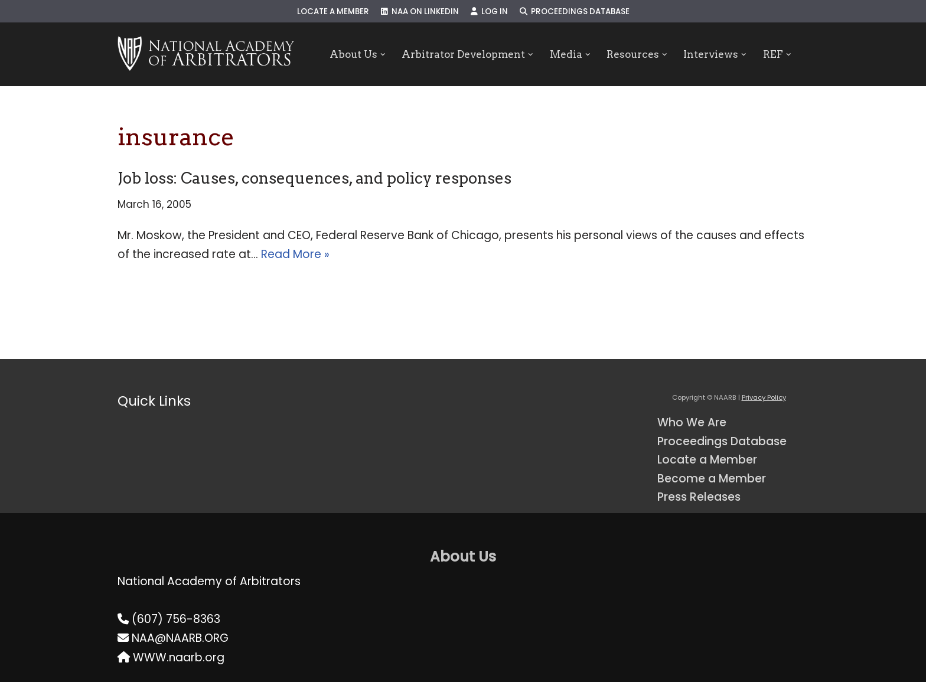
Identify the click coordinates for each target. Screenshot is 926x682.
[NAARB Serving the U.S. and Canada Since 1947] (206, 54)
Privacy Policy (764, 397)
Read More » (295, 254)
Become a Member (711, 479)
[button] (382, 54)
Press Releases (699, 497)
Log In (489, 11)
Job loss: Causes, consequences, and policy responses (314, 178)
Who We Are (691, 422)
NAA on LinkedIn (420, 11)
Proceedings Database (575, 11)
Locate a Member (333, 11)
